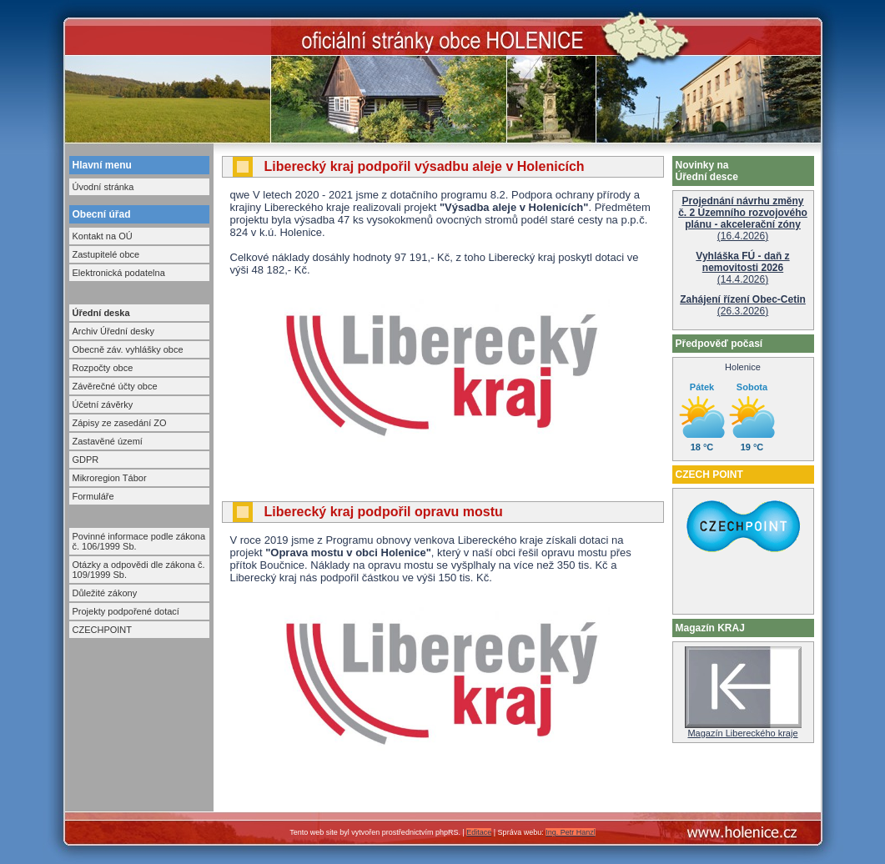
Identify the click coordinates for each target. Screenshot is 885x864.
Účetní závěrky (103, 404)
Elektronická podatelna (119, 273)
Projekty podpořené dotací (126, 611)
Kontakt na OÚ (103, 236)
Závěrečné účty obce (115, 386)
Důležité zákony (105, 593)
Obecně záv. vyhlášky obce (128, 349)
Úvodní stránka (103, 187)
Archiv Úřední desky (113, 331)
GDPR (86, 460)
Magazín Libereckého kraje (743, 729)
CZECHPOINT (103, 630)
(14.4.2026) (742, 267)
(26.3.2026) (743, 305)
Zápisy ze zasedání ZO (120, 423)
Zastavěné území (108, 441)
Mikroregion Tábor (110, 478)
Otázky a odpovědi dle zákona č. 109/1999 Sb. (139, 570)
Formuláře (93, 496)
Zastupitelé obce (106, 254)
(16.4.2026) (742, 218)
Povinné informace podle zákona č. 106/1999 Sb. (139, 541)
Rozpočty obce (103, 368)
